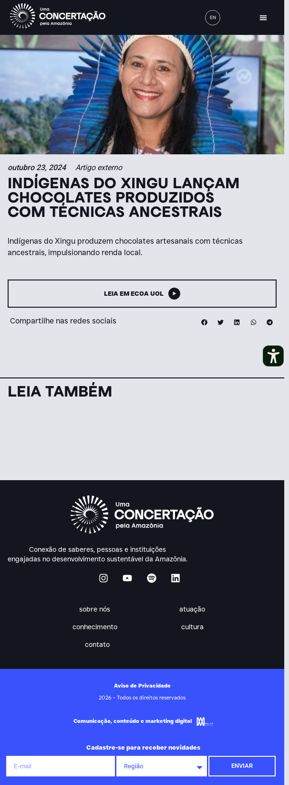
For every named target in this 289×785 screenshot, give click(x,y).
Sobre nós (97, 609)
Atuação (194, 609)
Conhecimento (97, 627)
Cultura (194, 627)
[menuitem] (212, 17)
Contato (97, 644)
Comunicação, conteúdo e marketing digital (132, 721)
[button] (263, 17)
